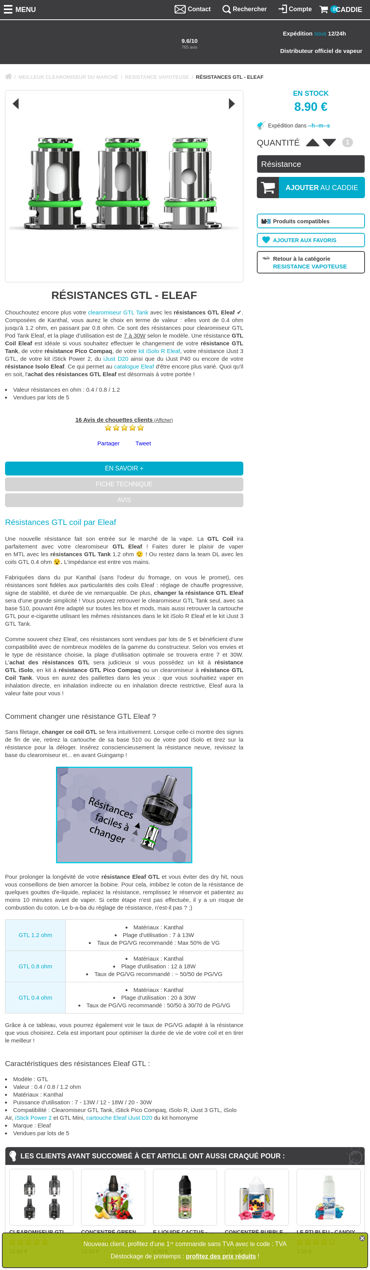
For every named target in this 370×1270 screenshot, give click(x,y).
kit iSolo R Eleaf (159, 351)
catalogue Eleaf (134, 366)
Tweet (143, 443)
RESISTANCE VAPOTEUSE (157, 77)
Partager (108, 443)
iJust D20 (116, 358)
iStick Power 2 (33, 1117)
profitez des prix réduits (221, 1256)
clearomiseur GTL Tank (118, 312)
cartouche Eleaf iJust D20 (119, 1117)
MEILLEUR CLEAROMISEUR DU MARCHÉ (69, 77)
